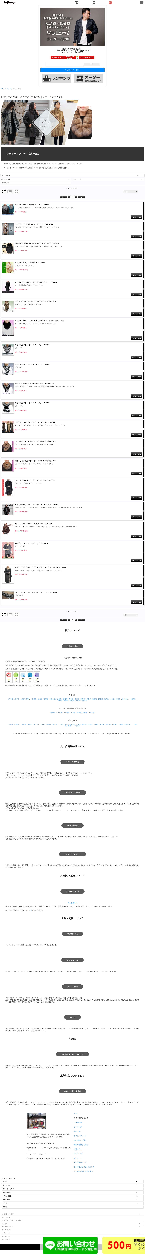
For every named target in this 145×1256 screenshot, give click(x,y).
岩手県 (55, 724)
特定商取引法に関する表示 (83, 1171)
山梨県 (96, 724)
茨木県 (78, 724)
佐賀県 (133, 699)
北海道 (10, 724)
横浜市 (115, 724)
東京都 (102, 724)
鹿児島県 (84, 700)
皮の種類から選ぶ (80, 1140)
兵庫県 (34, 699)
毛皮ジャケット (5, 179)
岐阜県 (73, 712)
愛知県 (52, 712)
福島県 (49, 724)
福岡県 (118, 699)
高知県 (71, 699)
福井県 (16, 699)
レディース (8, 89)
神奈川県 (109, 724)
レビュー (77, 1158)
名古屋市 (59, 712)
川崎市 (121, 724)
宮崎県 (77, 700)
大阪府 (22, 699)
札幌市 (16, 724)
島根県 (106, 699)
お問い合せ (78, 1149)
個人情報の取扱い (7, 1229)
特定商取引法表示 (7, 1226)
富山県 (92, 712)
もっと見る (71, 903)
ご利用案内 (78, 1122)
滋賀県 (46, 699)
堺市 (27, 699)
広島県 (89, 699)
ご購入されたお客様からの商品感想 (12, 1220)
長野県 (66, 724)
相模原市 (128, 724)
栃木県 (90, 724)
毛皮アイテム (5, 182)
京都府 (40, 699)
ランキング (78, 1127)
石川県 (10, 699)
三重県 (67, 712)
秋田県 (43, 724)
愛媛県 (65, 699)
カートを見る (6, 1217)
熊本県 (72, 700)
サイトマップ (78, 1153)
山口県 (112, 699)
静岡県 (79, 712)
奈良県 (59, 699)
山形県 (61, 724)
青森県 (24, 724)
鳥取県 (94, 699)
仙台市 (36, 724)
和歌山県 (53, 699)
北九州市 (125, 699)
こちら (30, 910)
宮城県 (30, 724)
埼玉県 (77, 726)
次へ (82, 197)
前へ (63, 197)
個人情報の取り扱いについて (84, 1167)
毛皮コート (78, 179)
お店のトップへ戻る (7, 1214)
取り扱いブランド (80, 1136)
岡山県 (100, 699)
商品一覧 (77, 1131)
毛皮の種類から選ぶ (81, 1145)
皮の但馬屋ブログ (80, 1162)
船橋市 (70, 726)
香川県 (77, 699)
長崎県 (60, 700)
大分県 (66, 700)
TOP (2, 89)
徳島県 (83, 699)
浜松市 (85, 712)
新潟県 (72, 724)
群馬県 (84, 724)
